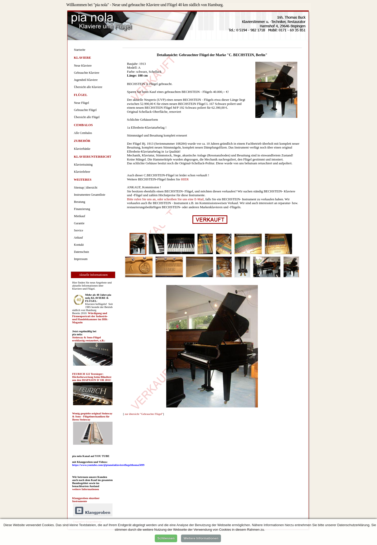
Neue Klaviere (82, 65)
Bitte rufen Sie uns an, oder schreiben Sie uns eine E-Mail (165, 199)
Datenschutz (81, 252)
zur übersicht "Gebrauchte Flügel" (144, 413)
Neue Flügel (81, 103)
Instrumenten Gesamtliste (89, 194)
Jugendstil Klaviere (85, 80)
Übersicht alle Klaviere (87, 87)
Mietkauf (79, 216)
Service (78, 230)
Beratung (79, 202)
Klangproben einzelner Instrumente (86, 500)
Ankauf (78, 237)
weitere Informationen (85, 489)
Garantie (79, 223)
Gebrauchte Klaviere (86, 73)
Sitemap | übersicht (85, 187)
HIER (185, 179)
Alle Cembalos (82, 133)
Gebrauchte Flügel (85, 110)
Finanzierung (81, 209)
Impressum (80, 259)
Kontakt (78, 244)
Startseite (79, 50)
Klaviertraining (83, 164)
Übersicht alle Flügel (86, 117)
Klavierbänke (82, 149)
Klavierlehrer (81, 172)
